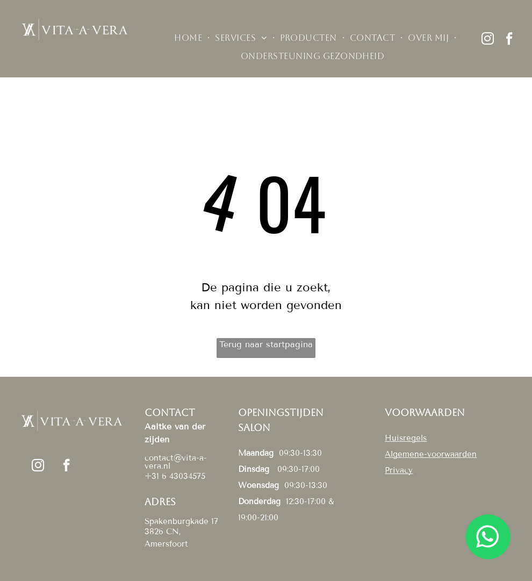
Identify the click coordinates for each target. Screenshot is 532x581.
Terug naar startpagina (266, 344)
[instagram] (488, 40)
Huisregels (406, 438)
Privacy (399, 470)
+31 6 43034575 (175, 476)
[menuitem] (189, 38)
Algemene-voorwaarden (431, 454)
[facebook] (509, 40)
